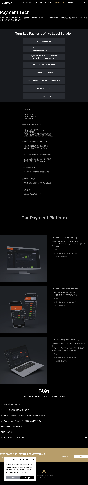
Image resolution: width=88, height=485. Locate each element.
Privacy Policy (44, 477)
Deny (13, 478)
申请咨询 (65, 456)
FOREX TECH (38, 3)
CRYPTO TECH (48, 3)
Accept (27, 478)
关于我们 (28, 3)
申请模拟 (81, 456)
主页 (22, 3)
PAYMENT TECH (60, 3)
